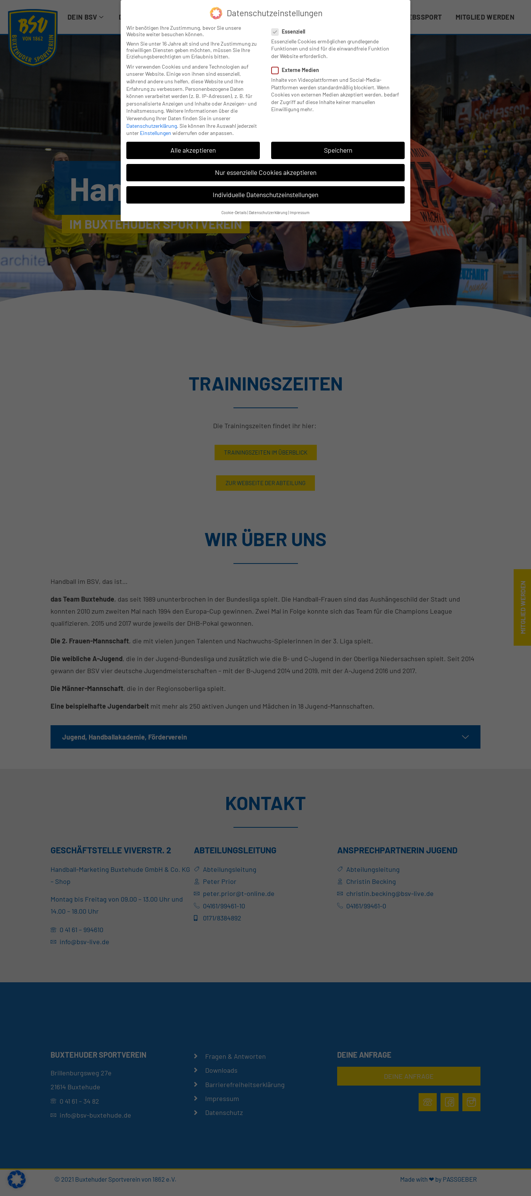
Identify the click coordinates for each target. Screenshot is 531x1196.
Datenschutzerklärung (151, 126)
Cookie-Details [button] (234, 212)
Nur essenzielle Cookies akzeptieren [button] (265, 172)
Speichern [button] (338, 150)
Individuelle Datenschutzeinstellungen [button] (265, 194)
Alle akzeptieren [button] (193, 150)
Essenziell (290, 31)
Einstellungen (155, 133)
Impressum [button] (300, 212)
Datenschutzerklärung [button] (268, 212)
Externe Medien (297, 70)
